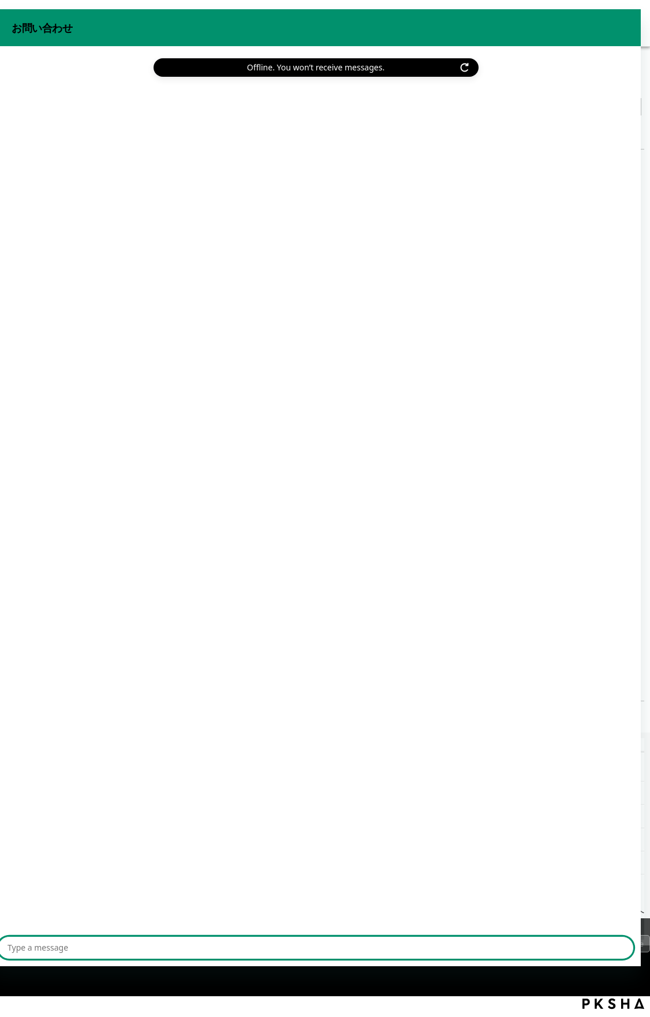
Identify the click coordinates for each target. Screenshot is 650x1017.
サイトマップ (213, 946)
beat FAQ (23, 83)
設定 (121, 83)
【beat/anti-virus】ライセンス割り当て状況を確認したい (123, 793)
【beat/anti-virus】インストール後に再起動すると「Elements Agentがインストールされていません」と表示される (243, 863)
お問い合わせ (533, 22)
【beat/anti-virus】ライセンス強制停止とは (132, 554)
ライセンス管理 (169, 83)
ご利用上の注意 (143, 946)
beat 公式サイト (605, 22)
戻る (36, 133)
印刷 (633, 130)
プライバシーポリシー (57, 946)
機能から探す (76, 83)
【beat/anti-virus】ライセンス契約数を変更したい (109, 770)
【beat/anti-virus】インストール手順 (118, 681)
